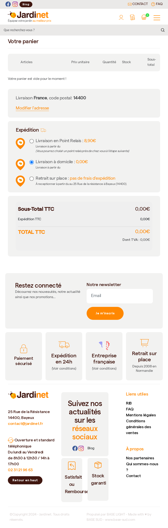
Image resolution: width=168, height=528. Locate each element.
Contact (138, 4)
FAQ (157, 4)
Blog (26, 4)
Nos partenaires (140, 458)
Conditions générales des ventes (138, 427)
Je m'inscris (105, 313)
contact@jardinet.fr (25, 423)
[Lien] (91, 448)
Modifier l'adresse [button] (32, 108)
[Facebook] (8, 4)
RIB (129, 403)
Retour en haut (25, 480)
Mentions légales (141, 415)
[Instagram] (15, 4)
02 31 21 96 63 (20, 470)
